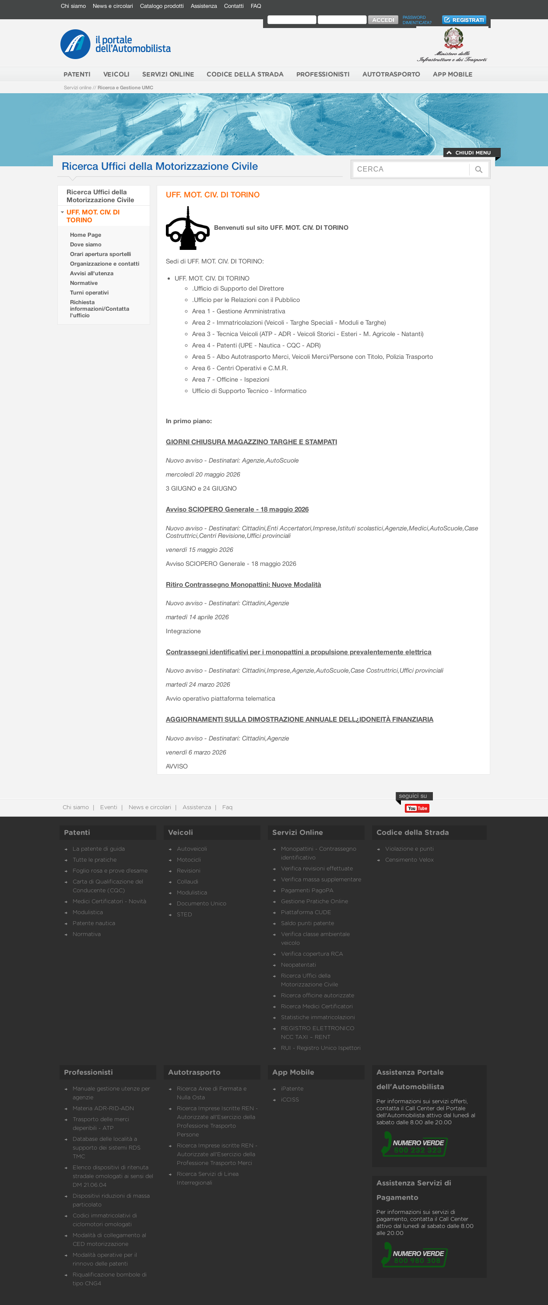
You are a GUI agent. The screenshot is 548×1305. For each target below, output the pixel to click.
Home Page (85, 235)
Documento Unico (201, 904)
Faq (226, 807)
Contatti (234, 6)
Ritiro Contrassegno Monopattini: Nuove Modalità (243, 584)
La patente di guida (99, 849)
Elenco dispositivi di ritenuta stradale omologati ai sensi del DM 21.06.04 (113, 1176)
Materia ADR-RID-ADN (103, 1109)
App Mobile (293, 1072)
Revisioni (188, 871)
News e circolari (113, 6)
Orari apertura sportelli (100, 254)
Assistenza (204, 6)
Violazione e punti (409, 849)
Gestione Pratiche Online (314, 902)
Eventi (107, 807)
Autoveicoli (192, 849)
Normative (84, 283)
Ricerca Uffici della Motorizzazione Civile (100, 195)
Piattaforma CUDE (306, 913)
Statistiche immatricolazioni (318, 1018)
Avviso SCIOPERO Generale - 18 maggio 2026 (237, 509)
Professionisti (88, 1072)
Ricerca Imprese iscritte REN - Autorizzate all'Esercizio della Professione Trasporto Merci (217, 1154)
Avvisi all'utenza (91, 273)
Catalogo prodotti (162, 6)
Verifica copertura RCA (312, 954)
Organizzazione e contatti (104, 263)
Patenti (77, 832)
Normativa (87, 934)
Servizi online (77, 87)
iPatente (292, 1089)
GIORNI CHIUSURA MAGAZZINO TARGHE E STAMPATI (251, 442)
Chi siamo (73, 6)
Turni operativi (89, 292)
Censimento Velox (409, 860)
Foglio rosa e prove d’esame (110, 871)
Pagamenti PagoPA (307, 891)
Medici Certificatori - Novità (109, 902)
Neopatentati (298, 965)
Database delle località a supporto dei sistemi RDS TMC (107, 1148)
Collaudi (187, 882)
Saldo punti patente (307, 923)
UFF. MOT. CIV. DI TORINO (213, 194)
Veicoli (180, 832)
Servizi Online (297, 832)
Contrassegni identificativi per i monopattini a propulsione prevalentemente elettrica (299, 652)
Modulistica (88, 913)
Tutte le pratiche (94, 860)
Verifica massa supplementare (321, 880)
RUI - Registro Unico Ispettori (321, 1048)
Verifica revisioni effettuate (317, 869)
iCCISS (290, 1100)
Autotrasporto (194, 1072)
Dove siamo (86, 244)
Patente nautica (94, 923)
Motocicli (189, 860)
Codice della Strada (412, 832)
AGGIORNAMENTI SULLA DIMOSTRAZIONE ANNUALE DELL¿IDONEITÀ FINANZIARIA (299, 719)
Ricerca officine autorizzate (317, 996)
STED (184, 915)
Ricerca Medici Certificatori (317, 1007)
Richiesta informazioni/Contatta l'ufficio (99, 309)
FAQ (256, 6)
